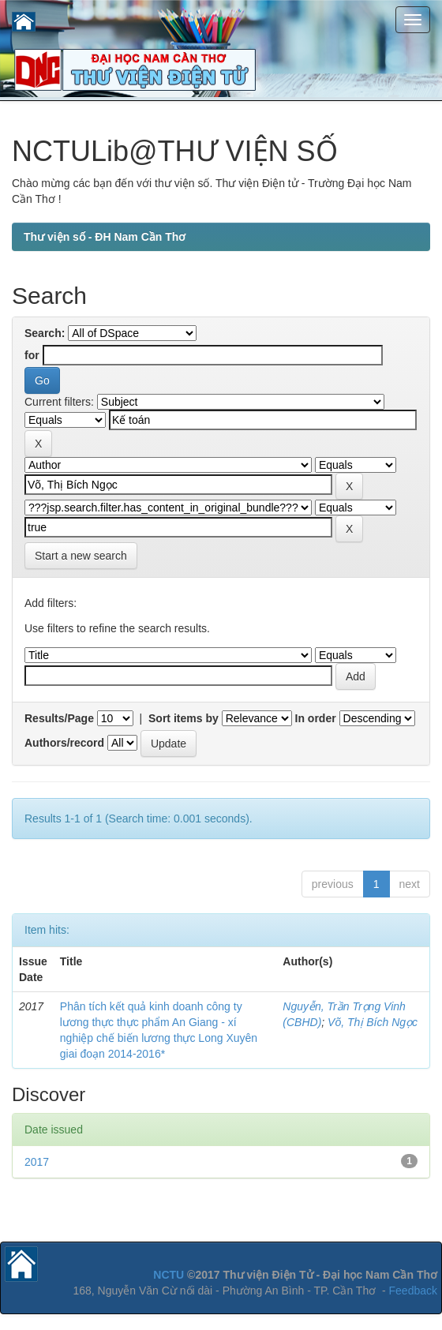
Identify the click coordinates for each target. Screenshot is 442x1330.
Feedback (413, 1290)
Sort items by (183, 718)
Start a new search (81, 555)
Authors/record (64, 742)
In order (315, 718)
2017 (36, 1162)
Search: (44, 333)
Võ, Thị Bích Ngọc (373, 1022)
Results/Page (59, 718)
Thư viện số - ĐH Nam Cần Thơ (104, 236)
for (31, 355)
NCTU (168, 1274)
